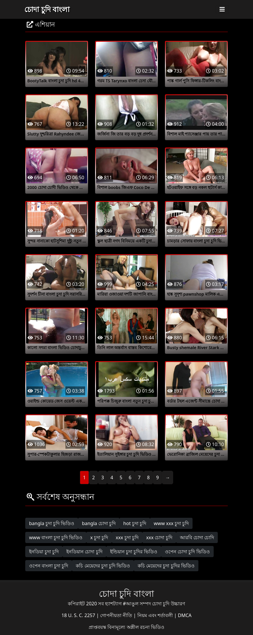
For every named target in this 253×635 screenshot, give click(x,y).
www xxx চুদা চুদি (171, 523)
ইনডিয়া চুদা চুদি (44, 551)
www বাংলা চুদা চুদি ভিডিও (55, 537)
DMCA (185, 615)
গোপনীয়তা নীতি (116, 615)
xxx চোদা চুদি (159, 537)
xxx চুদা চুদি (127, 537)
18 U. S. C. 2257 (78, 615)
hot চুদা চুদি (134, 523)
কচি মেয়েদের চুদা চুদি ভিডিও (103, 565)
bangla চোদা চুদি (99, 523)
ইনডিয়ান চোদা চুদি (84, 551)
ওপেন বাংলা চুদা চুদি (48, 565)
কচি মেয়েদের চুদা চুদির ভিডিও (166, 565)
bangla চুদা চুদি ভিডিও (51, 523)
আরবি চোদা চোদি (197, 537)
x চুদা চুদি (99, 537)
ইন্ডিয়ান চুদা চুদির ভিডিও (133, 551)
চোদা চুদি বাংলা (47, 9)
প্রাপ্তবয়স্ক (98, 627)
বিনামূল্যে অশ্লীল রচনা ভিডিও (135, 627)
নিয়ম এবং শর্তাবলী (155, 615)
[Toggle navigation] (222, 9)
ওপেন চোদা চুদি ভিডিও (187, 551)
